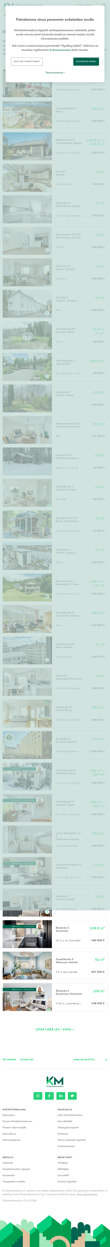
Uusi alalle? (63, 1175)
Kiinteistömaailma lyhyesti (16, 1169)
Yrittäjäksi (63, 1162)
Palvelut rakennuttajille (14, 1127)
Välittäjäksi (63, 1169)
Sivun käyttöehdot (87, 1194)
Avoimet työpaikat (67, 1181)
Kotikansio (63, 1133)
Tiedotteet (8, 1162)
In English (27, 1059)
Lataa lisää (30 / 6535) (54, 1029)
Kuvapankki (8, 1175)
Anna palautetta (83, 1059)
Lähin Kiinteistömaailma (70, 1115)
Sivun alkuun (106, 1059)
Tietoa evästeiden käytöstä (72, 1140)
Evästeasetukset (66, 1146)
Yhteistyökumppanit (68, 1127)
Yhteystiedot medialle (14, 1181)
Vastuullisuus (9, 1133)
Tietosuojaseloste (11, 1140)
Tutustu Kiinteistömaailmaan (17, 1121)
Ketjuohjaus (9, 1115)
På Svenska (9, 1059)
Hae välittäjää (65, 1121)
